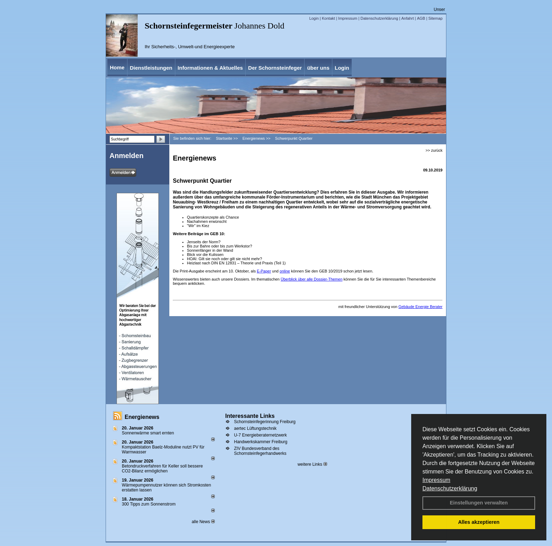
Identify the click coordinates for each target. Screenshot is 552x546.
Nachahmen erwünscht (207, 221)
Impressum (436, 480)
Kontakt (328, 18)
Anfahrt (407, 18)
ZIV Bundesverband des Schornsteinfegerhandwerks (260, 451)
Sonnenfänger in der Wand (210, 250)
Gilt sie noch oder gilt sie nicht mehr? (230, 259)
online (285, 271)
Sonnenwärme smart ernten (148, 433)
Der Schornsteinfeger (275, 68)
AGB (421, 18)
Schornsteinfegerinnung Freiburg (265, 421)
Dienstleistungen (151, 68)
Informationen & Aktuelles (210, 68)
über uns (318, 68)
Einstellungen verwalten (479, 503)
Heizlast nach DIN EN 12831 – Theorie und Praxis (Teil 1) (237, 263)
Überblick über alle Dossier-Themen (311, 279)
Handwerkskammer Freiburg (260, 441)
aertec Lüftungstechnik (255, 428)
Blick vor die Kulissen (205, 254)
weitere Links (312, 464)
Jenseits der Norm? (203, 242)
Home (117, 67)
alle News (203, 521)
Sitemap (435, 18)
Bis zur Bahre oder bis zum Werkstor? (219, 246)
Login (314, 18)
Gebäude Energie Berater (421, 307)
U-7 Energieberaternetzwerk (260, 435)
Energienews (142, 417)
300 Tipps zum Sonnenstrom (149, 504)
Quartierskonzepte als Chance (213, 217)
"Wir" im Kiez (198, 226)
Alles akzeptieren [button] (479, 522)
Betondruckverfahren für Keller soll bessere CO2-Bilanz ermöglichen (162, 468)
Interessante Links (250, 416)
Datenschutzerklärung (449, 488)
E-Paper (264, 271)
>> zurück (434, 150)
